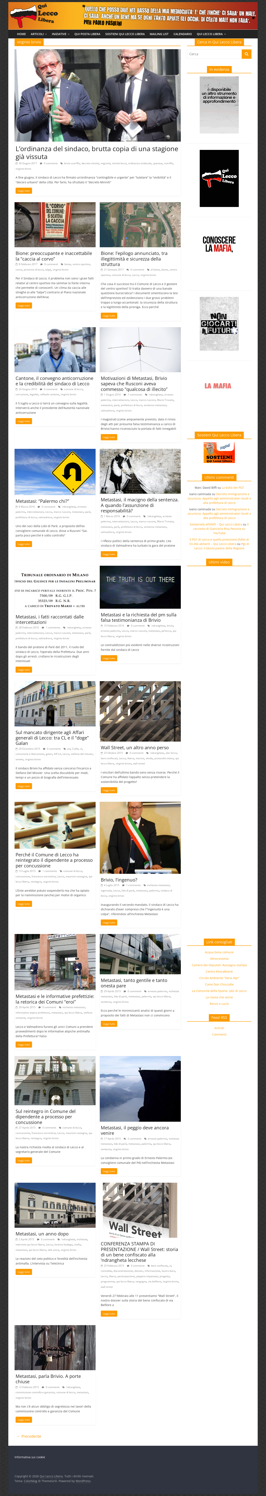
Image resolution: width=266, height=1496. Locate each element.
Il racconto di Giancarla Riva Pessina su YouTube (221, 528)
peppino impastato (147, 1276)
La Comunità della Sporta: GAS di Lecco (219, 991)
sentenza (106, 1002)
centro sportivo (81, 264)
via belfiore (154, 1281)
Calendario (183, 34)
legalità (34, 394)
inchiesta (82, 1239)
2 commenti (132, 1138)
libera (130, 758)
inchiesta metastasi (158, 885)
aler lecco (171, 753)
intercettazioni (120, 400)
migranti (105, 163)
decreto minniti (90, 163)
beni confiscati (109, 758)
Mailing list (159, 34)
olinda (149, 758)
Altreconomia (219, 959)
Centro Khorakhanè (219, 971)
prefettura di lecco (131, 405)
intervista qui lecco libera (30, 1244)
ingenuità (106, 890)
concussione (23, 876)
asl (68, 748)
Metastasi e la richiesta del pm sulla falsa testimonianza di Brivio (138, 617)
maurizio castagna (76, 876)
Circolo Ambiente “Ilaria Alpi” (219, 978)
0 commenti (49, 163)
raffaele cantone (49, 394)
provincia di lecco (34, 269)
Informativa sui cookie (30, 1457)
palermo (154, 890)
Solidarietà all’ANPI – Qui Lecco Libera (216, 524)
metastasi (106, 405)
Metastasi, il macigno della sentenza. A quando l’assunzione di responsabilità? (140, 505)
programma (108, 1281)
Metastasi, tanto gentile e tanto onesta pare (134, 983)
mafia (77, 1244)
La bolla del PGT (233, 488)
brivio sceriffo (72, 163)
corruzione (22, 394)
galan (49, 754)
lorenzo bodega (63, 1244)
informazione (152, 1271)
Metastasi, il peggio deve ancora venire (135, 1130)
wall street (139, 763)
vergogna (141, 1281)
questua (158, 163)
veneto (19, 759)
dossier (138, 1271)
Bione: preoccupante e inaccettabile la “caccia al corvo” (54, 256)
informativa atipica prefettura (33, 1012)
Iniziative (59, 34)
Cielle (75, 748)
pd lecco (166, 631)
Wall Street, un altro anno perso (135, 747)
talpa (48, 269)
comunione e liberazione (30, 754)
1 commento (133, 394)
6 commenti (135, 269)
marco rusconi (147, 400)
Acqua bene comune (219, 952)
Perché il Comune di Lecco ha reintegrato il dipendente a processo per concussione (54, 860)
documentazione (123, 1271)
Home (21, 34)
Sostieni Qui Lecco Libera (125, 34)
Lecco (135, 275)
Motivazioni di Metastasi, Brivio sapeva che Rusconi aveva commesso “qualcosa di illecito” (134, 383)
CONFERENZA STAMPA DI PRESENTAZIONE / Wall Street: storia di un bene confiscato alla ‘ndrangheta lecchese (139, 1251)
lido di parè (128, 890)
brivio (170, 625)
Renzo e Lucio (219, 1004)
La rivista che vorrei (219, 997)
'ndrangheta (156, 394)
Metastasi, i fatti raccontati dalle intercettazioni (50, 619)
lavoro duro (168, 1271)
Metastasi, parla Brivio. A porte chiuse (48, 1379)
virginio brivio (23, 168)
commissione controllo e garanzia (35, 1392)
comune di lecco (121, 275)
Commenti (219, 1034)
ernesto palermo (110, 631)
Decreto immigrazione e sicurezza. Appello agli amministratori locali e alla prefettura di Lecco (219, 498)
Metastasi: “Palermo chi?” (42, 501)
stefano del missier (82, 754)
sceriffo (168, 163)
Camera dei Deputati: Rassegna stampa (219, 965)
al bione (155, 269)
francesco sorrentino (44, 876)
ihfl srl (57, 754)
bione (67, 264)
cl (81, 748)
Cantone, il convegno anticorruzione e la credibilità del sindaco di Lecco (54, 381)
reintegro (36, 881)
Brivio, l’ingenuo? (119, 880)
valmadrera (107, 410)
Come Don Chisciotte (219, 984)
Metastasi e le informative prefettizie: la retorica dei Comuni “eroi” (55, 999)
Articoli (37, 34)
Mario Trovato (165, 400)
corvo (19, 269)
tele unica (53, 1250)
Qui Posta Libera (87, 34)
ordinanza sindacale (139, 163)
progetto (165, 1276)
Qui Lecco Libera (210, 34)
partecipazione (126, 1276)
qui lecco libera (73, 1012)
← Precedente (29, 1436)
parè (116, 405)
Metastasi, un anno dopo (42, 1233)
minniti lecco (119, 163)
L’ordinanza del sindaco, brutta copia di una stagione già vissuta (97, 152)
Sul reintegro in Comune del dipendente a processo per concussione (46, 1116)
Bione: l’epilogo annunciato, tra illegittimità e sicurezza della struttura (134, 258)
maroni (140, 758)
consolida (106, 1271)
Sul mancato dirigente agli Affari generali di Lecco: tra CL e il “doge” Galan (52, 737)
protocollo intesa (164, 758)
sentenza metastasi (155, 405)
